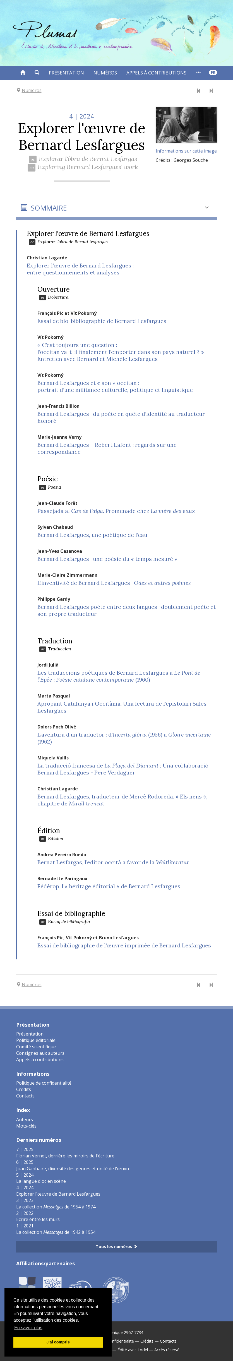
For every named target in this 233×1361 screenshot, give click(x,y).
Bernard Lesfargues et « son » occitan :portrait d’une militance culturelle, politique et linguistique (115, 386)
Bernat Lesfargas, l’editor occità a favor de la (113, 862)
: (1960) (118, 676)
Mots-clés (26, 1126)
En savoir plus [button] (28, 1327)
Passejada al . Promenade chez (116, 510)
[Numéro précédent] (199, 91)
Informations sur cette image (186, 151)
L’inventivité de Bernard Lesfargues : (114, 582)
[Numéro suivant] (211, 91)
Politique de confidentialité (43, 1083)
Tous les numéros (116, 1246)
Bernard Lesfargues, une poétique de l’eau (92, 534)
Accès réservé (166, 1349)
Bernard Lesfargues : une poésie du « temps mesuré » (107, 558)
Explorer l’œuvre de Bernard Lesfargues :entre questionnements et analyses (80, 269)
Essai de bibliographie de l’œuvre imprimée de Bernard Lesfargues (124, 945)
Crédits (23, 1089)
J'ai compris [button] (57, 1342)
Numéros (105, 72)
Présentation (66, 72)
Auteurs (24, 1119)
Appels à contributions (156, 72)
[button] (37, 73)
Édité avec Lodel (132, 1349)
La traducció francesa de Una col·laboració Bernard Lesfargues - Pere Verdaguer (122, 769)
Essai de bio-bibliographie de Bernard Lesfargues (101, 320)
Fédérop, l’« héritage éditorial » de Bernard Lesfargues (108, 886)
